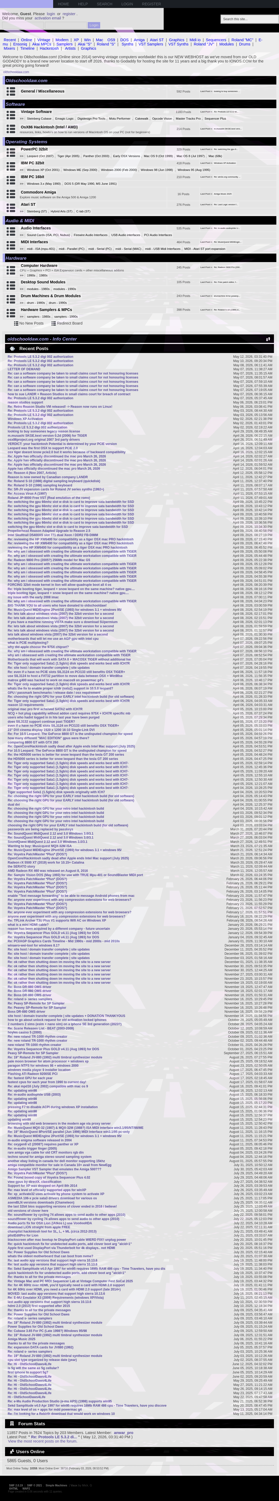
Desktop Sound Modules (43, 282)
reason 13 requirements (26, 705)
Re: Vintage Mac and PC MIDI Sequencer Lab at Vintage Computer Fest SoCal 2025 (70, 1281)
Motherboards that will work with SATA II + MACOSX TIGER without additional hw (69, 659)
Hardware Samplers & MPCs (46, 310)
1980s (43, 275)
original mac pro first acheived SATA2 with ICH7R (45, 709)
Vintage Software (36, 112)
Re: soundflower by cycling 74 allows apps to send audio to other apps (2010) (66, 1215)
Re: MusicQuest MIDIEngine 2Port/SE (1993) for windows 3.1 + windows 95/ (64, 610)
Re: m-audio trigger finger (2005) (32, 1148)
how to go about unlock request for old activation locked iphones (57, 1020)
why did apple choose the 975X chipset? (38, 647)
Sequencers (216, 40)
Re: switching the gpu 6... (226, 149)
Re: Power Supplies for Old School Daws (39, 1252)
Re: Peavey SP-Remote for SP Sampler (37, 1008)
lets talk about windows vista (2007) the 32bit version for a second (58, 634)
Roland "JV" (204, 44)
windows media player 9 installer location (39, 1070)
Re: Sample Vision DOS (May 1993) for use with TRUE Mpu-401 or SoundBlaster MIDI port (75, 875)
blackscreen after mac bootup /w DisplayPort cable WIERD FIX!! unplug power (67, 1240)
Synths (127, 44)
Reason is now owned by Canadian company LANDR (48, 477)
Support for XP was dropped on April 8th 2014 (42, 1186)
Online (26, 40)
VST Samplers (150, 44)
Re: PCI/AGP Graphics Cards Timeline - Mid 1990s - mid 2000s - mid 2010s (64, 941)
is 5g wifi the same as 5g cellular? (33, 1368)
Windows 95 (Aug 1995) (193, 169)
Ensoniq (20, 44)
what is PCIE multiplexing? (28, 643)
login (51, 14)
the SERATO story (21, 866)
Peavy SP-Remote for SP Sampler (33, 1053)
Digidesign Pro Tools (91, 118)
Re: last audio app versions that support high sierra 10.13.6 (52, 1260)
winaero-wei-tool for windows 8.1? (34, 945)
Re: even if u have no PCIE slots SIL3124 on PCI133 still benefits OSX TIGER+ (66, 672)
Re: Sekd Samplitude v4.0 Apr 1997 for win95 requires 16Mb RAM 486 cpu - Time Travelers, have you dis (86, 1269)
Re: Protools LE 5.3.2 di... (226, 112)
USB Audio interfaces (125, 235)
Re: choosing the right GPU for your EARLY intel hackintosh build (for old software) (71, 697)
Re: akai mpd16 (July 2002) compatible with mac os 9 (48, 1086)
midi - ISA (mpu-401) (41, 248)
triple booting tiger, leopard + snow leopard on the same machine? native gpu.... (68, 593)
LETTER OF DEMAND (24, 369)
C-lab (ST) (83, 211)
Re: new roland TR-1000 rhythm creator (37, 1036)
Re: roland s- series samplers (30, 999)
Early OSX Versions (126, 156)
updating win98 (19, 1119)
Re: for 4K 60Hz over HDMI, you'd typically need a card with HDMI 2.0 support (66, 1285)
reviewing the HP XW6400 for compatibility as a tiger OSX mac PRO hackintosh (68, 547)
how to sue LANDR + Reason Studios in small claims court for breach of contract (69, 394)
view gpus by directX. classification (34, 1182)
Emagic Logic (64, 118)
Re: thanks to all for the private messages (39, 1277)
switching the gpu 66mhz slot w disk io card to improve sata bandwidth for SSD (68, 527)
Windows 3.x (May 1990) (44, 183)
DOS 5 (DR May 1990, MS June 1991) (91, 183)
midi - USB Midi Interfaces (162, 248)
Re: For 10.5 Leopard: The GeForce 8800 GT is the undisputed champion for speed (70, 734)
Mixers (9, 48)
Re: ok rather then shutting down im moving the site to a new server (59, 962)
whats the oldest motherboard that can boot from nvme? (50, 1256)
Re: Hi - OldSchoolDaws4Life (30, 1364)
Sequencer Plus (215, 118)
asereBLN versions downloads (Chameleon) (41, 1202)
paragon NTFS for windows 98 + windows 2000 (43, 1065)
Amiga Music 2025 (222, 194)
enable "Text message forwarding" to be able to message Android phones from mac (71, 896)
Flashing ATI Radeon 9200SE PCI (32, 1074)
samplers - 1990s (66, 316)
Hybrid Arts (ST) (62, 211)
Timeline (27, 48)
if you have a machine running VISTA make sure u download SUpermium (62, 622)
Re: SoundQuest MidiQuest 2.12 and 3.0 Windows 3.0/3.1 (51, 833)
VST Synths (178, 44)
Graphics (176, 40)
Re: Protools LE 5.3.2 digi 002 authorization (40, 357)
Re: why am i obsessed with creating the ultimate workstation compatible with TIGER (72, 551)
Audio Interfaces (36, 228)
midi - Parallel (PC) (72, 248)
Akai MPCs (41, 44)
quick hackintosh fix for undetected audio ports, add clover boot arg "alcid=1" (67, 1273)
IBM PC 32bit (32, 163)
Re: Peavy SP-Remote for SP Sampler (36, 1003)
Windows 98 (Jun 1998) (157, 169)
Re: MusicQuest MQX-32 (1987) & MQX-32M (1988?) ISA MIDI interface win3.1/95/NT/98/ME (75, 1128)
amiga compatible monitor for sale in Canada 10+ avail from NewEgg (59, 1165)
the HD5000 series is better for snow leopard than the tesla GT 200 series (63, 759)
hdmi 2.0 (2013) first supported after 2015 (39, 1306)
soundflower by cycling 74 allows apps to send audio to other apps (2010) (63, 1219)
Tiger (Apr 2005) (68, 156)
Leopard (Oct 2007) (40, 156)
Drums (244, 44)
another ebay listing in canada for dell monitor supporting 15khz (56, 1161)
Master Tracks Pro (188, 118)
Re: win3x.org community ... (227, 177)
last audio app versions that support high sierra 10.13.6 (49, 1302)
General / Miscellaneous (42, 91)
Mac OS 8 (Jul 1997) (191, 156)
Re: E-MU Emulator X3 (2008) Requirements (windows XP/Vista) (56, 1298)
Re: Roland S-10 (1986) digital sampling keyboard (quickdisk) (54, 481)
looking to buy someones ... (227, 91)
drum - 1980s (36, 302)
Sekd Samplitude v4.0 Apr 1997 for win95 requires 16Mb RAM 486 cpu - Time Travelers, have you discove (87, 1405)
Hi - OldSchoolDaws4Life (26, 1397)
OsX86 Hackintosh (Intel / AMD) (49, 127)
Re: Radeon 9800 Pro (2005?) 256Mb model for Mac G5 (49, 560)
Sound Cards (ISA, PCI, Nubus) (48, 235)
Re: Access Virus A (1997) (27, 493)
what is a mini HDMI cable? (28, 925)
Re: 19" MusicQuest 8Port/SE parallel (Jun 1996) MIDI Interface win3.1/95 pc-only (69, 1132)
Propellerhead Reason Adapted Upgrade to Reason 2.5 (49, 531)
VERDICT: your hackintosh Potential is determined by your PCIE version (62, 444)
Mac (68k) (215, 156)
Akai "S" (85, 44)
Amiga (139, 40)
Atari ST (157, 40)
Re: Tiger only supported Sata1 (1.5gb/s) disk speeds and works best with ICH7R (69, 663)
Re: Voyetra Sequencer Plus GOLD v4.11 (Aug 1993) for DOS (53, 933)
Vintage (43, 40)
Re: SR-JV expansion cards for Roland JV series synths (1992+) (56, 489)
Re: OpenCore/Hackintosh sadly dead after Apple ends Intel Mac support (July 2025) (71, 746)
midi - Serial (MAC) (128, 248)
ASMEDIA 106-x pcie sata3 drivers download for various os (52, 1198)
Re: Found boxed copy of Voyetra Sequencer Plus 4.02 (49, 1177)
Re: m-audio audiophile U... (227, 228)
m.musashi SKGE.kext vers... (228, 129)
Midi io (195, 40)
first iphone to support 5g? (28, 1372)
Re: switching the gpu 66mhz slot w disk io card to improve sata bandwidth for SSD (71, 502)
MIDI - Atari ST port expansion (204, 248)
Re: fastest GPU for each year (30, 1078)
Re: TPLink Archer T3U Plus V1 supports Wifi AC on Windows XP (57, 920)
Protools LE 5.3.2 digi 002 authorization (37, 427)
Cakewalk (141, 118)
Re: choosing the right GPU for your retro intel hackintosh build (56, 808)
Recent (10, 40)
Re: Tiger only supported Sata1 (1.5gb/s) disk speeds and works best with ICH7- (68, 763)
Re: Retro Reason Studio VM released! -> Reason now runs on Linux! (60, 407)
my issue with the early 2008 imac (33, 597)
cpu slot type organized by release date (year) (42, 1360)
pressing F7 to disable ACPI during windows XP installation (53, 1107)
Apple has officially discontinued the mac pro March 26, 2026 (54, 468)
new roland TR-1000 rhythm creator (34, 1045)
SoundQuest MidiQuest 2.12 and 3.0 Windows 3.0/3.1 (47, 842)
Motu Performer (120, 118)
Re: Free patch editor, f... (226, 282)
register (69, 14)
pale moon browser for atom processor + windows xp (48, 1061)
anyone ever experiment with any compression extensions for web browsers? (66, 916)
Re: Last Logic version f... (226, 204)
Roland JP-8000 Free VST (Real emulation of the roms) (49, 498)
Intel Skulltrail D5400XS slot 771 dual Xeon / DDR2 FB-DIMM (53, 535)
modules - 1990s (64, 289)
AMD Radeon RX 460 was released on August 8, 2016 (48, 871)
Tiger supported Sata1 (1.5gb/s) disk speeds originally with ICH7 (56, 792)
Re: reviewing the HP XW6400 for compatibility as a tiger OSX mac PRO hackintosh (70, 539)
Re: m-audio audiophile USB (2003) (34, 1094)
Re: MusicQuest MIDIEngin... (228, 242)
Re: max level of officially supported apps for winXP (47, 1190)
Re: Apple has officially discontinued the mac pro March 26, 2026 (57, 456)
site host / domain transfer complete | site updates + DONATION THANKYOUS (66, 1016)
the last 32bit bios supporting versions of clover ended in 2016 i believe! (62, 1206)
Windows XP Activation (225, 163)
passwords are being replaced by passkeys (40, 829)
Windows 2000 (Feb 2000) (119, 169)
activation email (48, 18)
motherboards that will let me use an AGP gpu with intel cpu (53, 639)
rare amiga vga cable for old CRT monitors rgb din (46, 1152)
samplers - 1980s (38, 316)
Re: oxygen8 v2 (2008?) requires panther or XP (43, 1144)
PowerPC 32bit (34, 149)
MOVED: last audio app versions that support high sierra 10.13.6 (56, 1294)
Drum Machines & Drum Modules (51, 296)
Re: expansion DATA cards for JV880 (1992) (40, 1347)
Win (87, 40)
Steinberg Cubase (39, 118)
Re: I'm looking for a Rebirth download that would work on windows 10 (61, 1414)
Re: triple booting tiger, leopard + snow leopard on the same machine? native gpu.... (71, 589)
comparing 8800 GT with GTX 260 (33, 742)
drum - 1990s (58, 302)
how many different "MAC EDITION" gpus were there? (48, 738)
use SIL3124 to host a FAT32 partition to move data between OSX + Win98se (65, 676)
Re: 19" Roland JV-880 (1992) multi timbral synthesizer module (55, 1057)
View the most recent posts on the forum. (42, 1441)
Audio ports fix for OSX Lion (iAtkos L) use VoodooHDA (50, 1223)
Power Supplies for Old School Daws (36, 1326)
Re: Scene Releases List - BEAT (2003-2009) (41, 1028)
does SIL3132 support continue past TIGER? (41, 722)
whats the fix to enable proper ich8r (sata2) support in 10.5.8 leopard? (60, 688)
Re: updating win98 (22, 1090)
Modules (226, 44)
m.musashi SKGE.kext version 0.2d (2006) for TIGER (47, 436)
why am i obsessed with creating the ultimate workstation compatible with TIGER (69, 655)
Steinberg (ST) (37, 211)
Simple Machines (56, 1485)
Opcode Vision (162, 118)
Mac (99, 40)
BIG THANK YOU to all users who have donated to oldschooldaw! (57, 605)
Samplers (64, 44)
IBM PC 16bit (32, 177)
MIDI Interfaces (34, 242)
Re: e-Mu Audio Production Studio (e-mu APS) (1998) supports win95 (60, 1401)
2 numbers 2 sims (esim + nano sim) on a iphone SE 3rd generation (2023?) (64, 1024)
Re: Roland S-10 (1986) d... (227, 310)
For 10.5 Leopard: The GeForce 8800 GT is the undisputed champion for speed (67, 750)
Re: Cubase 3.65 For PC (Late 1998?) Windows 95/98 (47, 1331)
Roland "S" (106, 44)
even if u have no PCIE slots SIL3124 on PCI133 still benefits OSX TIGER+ (63, 726)
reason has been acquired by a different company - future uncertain (59, 929)
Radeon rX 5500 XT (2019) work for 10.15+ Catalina (46, 862)
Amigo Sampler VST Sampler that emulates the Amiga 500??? (54, 1169)
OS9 (111, 40)
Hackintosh (49, 48)
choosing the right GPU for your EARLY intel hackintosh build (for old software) (68, 825)
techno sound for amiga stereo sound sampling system (49, 1157)
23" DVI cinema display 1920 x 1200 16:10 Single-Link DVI (51, 730)
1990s (31, 275)
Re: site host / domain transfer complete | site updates (49, 668)
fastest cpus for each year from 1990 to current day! (47, 1082)
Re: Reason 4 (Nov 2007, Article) (32, 473)
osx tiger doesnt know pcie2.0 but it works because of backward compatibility (66, 452)
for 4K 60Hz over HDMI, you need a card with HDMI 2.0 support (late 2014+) (64, 1289)
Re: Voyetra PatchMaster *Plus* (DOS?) (37, 854)
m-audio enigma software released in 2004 (40, 1140)
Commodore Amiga (38, 192)
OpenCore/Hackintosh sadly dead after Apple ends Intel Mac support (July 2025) (68, 858)
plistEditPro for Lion (23, 1235)
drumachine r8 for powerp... (227, 296)
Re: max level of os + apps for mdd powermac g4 (45, 1409)
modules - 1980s (38, 289)
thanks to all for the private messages (36, 1343)
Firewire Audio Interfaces (91, 235)
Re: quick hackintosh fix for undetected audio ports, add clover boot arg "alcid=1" (70, 1244)
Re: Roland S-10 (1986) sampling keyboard (40, 485)
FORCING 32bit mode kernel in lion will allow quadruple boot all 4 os (59, 585)
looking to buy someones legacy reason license (44, 431)
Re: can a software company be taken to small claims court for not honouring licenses (73, 373)
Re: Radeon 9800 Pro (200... (227, 267)
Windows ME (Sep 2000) (80, 169)
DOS (124, 40)
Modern (62, 40)
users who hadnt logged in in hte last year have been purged (53, 717)
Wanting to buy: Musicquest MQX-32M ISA (40, 846)
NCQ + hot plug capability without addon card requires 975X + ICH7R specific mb (69, 713)
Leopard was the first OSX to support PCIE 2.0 (43, 448)
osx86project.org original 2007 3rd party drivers (44, 440)
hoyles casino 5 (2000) (24, 1032)
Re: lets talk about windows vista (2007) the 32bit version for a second (61, 614)
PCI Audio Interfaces (158, 235)
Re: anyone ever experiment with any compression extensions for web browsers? (69, 900)
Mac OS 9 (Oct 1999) (158, 156)
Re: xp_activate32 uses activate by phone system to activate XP (56, 1194)
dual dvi (14, 804)
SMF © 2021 (34, 1485)
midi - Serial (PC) (100, 248)
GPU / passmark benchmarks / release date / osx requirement (54, 693)
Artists (70, 48)
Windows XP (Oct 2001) (43, 169)
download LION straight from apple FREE (39, 1227)
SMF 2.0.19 (16, 1485)
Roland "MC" (242, 40)
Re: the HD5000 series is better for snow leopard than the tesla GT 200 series (66, 754)
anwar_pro (123, 1433)
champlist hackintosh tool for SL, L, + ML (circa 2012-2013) (52, 1231)
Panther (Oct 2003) (96, 156)
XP (76, 40)
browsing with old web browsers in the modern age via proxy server (59, 1123)
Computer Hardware (39, 265)
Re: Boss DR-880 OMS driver (29, 987)
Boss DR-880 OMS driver (26, 1012)
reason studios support (25, 402)
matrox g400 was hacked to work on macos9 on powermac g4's (56, 680)
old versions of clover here (28, 1211)
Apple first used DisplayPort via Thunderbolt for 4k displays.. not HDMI (61, 1248)
